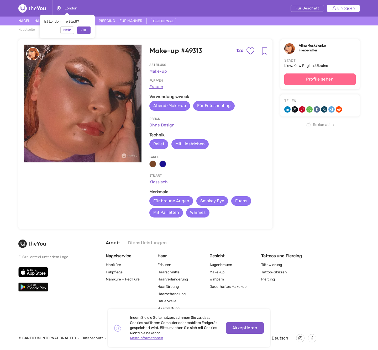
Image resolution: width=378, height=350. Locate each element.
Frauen (156, 86)
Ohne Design (162, 125)
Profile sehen (320, 79)
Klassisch (158, 181)
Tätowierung (271, 265)
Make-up (158, 71)
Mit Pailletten (166, 212)
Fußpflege (114, 272)
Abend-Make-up (169, 105)
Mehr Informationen (146, 338)
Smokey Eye (212, 200)
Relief (158, 143)
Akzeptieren (244, 327)
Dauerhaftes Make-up (227, 286)
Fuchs (241, 200)
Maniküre (113, 265)
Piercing (268, 279)
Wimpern (216, 279)
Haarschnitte (169, 272)
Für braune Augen (171, 200)
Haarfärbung (168, 286)
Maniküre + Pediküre (123, 279)
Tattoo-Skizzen (274, 272)
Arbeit (113, 243)
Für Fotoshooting (214, 105)
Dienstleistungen (147, 243)
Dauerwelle (167, 301)
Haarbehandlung (172, 294)
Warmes (198, 212)
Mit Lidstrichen (190, 143)
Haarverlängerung (173, 279)
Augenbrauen (220, 265)
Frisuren (164, 265)
